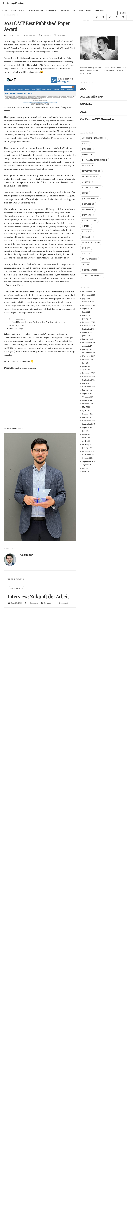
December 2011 (88, 451)
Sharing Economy (91, 242)
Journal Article (90, 199)
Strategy (86, 253)
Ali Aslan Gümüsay (13, 3)
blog (6, 10)
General (86, 182)
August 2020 (87, 332)
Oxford (86, 226)
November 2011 (88, 455)
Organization (12, 15)
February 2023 (88, 302)
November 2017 (88, 377)
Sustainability (89, 259)
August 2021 (87, 309)
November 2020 (89, 325)
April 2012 (86, 441)
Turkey (85, 265)
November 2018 (88, 356)
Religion (86, 231)
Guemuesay (46, 36)
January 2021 (87, 319)
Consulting (88, 154)
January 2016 (87, 390)
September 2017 (88, 380)
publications (29, 10)
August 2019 (87, 346)
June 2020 (86, 336)
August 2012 (87, 427)
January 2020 (87, 339)
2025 (82, 89)
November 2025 (88, 295)
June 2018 (86, 366)
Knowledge (88, 204)
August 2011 (86, 465)
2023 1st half (86, 104)
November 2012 (88, 421)
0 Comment (30, 36)
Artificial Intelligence (94, 138)
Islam (85, 193)
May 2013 (86, 407)
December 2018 (88, 353)
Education (87, 165)
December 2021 (88, 305)
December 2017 (88, 373)
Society (86, 248)
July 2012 (86, 431)
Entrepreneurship (91, 171)
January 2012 (87, 448)
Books (85, 143)
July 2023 (86, 298)
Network (86, 215)
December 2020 (88, 322)
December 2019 (88, 342)
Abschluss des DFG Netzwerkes (97, 119)
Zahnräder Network (92, 275)
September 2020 (89, 329)
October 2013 (87, 404)
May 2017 (86, 383)
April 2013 (86, 410)
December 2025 (88, 292)
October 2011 (87, 458)
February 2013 (87, 414)
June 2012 (86, 434)
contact (93, 10)
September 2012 (88, 424)
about (16, 10)
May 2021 (86, 315)
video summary (17, 319)
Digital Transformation (94, 160)
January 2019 (87, 349)
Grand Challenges (91, 188)
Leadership (87, 209)
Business (86, 149)
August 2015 (87, 394)
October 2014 (87, 397)
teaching (58, 10)
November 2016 (88, 387)
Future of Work (16, 588)
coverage (19, 328)
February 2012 (88, 444)
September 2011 (88, 461)
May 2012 (86, 438)
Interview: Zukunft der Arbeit (38, 596)
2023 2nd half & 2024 (91, 96)
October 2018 (87, 360)
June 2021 (86, 312)
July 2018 (86, 363)
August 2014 (87, 400)
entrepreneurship (75, 10)
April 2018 (86, 370)
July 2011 (85, 468)
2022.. (83, 111)
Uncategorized (89, 270)
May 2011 (86, 472)
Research (45, 10)
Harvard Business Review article (31, 322)
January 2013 (87, 417)
